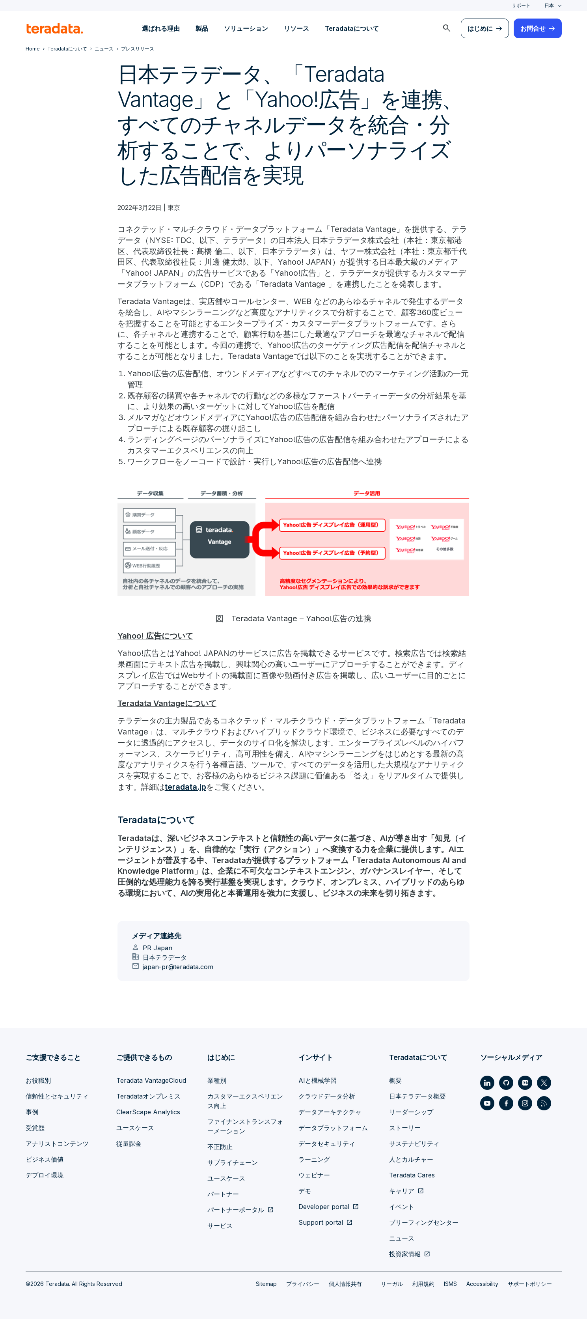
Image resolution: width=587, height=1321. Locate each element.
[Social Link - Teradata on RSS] (544, 1105)
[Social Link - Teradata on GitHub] (506, 1085)
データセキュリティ (326, 1145)
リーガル (392, 1285)
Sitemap (266, 1285)
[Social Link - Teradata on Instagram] (525, 1105)
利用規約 (423, 1285)
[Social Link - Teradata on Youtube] (487, 1105)
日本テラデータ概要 (417, 1098)
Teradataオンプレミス (148, 1098)
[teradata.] (55, 28)
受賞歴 (35, 1130)
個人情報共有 (345, 1285)
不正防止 (220, 1149)
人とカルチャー (411, 1161)
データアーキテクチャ (330, 1114)
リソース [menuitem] (296, 28)
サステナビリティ (414, 1145)
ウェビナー (314, 1177)
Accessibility (482, 1285)
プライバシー (302, 1285)
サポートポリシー (530, 1285)
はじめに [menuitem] (480, 28)
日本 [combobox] (549, 5)
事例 (32, 1114)
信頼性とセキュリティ (57, 1098)
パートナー (223, 1196)
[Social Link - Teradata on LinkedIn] (487, 1085)
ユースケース (135, 1130)
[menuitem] (446, 28)
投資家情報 (405, 1256)
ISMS (450, 1285)
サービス (220, 1227)
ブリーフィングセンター (423, 1224)
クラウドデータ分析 (326, 1098)
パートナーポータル (235, 1212)
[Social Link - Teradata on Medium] (525, 1085)
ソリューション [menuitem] (246, 28)
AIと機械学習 (317, 1082)
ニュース (401, 1240)
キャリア (401, 1193)
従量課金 (129, 1145)
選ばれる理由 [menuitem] (161, 28)
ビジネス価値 (44, 1161)
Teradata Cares (412, 1177)
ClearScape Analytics (148, 1114)
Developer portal (323, 1209)
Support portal (320, 1224)
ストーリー (405, 1130)
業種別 (216, 1082)
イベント (401, 1209)
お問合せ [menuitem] (533, 28)
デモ (304, 1193)
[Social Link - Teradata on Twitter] (544, 1085)
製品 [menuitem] (202, 28)
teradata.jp (185, 789)
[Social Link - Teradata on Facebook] (506, 1105)
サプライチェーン (232, 1164)
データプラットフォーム (333, 1130)
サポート (521, 5)
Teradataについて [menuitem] (352, 28)
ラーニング (314, 1161)
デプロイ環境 (44, 1177)
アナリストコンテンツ (57, 1145)
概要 (395, 1082)
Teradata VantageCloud (151, 1082)
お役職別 (38, 1082)
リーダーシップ (411, 1114)
